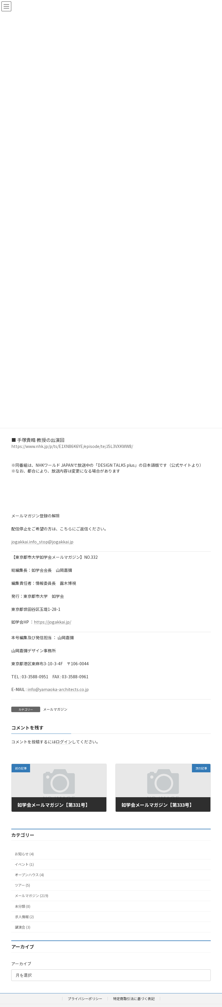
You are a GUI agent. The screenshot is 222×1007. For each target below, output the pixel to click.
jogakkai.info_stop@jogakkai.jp (42, 542)
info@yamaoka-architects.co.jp (58, 689)
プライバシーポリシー (85, 998)
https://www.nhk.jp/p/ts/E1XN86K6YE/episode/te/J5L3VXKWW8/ (72, 446)
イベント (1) (24, 864)
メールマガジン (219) (31, 895)
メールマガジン (55, 709)
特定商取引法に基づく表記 (134, 998)
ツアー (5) (22, 885)
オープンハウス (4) (29, 874)
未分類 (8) (22, 906)
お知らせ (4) (24, 853)
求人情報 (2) (24, 916)
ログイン (64, 742)
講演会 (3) (22, 926)
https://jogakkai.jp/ (52, 622)
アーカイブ (21, 963)
